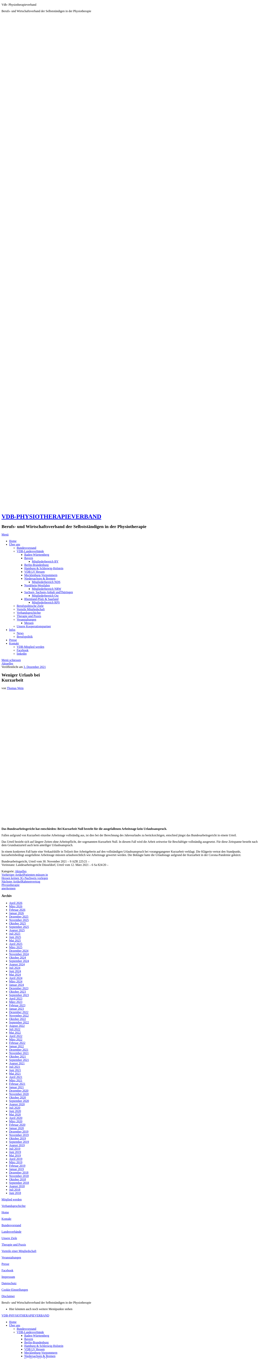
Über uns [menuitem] (14, 1325)
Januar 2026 (16, 913)
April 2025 (15, 943)
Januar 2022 (16, 1046)
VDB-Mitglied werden (30, 646)
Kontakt (14, 643)
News (20, 633)
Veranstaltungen (26, 619)
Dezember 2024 (18, 950)
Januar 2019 (16, 1169)
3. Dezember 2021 (35, 667)
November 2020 (19, 1094)
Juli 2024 (14, 967)
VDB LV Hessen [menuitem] (34, 1349)
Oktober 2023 (17, 991)
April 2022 (15, 1036)
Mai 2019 (15, 1155)
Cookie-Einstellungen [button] (15, 1289)
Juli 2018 (14, 1189)
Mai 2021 (15, 1073)
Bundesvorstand (26, 547)
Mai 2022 (15, 1032)
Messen (29, 623)
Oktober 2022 (17, 1019)
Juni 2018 (15, 1193)
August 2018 (17, 1186)
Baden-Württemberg (36, 554)
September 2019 (19, 1141)
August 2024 (17, 964)
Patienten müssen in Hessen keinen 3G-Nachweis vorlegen (25, 876)
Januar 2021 (16, 1087)
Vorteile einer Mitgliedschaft (19, 1251)
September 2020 (19, 1100)
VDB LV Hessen (34, 571)
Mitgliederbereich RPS (46, 602)
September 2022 (19, 1022)
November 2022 (19, 1015)
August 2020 (17, 1104)
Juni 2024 (15, 971)
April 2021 (15, 1077)
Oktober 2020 (17, 1097)
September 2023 (19, 995)
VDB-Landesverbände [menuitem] (30, 1332)
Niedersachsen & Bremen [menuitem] (39, 1356)
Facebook (22, 650)
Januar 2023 (16, 1008)
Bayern (28, 558)
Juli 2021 (14, 1066)
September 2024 (19, 961)
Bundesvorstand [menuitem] (26, 1328)
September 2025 (19, 926)
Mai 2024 (15, 974)
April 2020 (15, 1118)
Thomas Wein (15, 688)
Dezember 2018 (18, 1172)
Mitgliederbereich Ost (45, 595)
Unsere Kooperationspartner (34, 626)
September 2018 (19, 1182)
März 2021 (15, 1080)
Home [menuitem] (12, 1322)
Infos (12, 629)
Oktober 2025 (17, 923)
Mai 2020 (15, 1114)
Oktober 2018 (17, 1179)
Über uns (14, 544)
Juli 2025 (14, 933)
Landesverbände (11, 1231)
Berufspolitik (25, 636)
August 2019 (17, 1145)
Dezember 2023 (18, 988)
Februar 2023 (17, 1005)
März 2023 (15, 1002)
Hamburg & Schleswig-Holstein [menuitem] (43, 1345)
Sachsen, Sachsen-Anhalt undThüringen (48, 592)
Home (12, 541)
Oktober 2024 (17, 957)
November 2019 (19, 1135)
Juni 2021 (15, 1070)
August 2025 (17, 930)
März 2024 (15, 981)
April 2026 (15, 903)
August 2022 (17, 1025)
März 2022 (15, 1039)
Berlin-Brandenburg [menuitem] (36, 1342)
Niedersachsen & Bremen (39, 578)
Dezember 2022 (18, 1012)
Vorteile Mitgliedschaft (31, 609)
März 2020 (15, 1121)
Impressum (8, 1276)
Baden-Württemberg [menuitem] (36, 1335)
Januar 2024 (16, 984)
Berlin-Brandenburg (36, 565)
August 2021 (17, 1063)
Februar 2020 (17, 1124)
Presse (13, 640)
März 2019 (15, 1162)
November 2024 (19, 954)
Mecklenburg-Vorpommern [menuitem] (40, 1352)
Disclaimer (8, 1296)
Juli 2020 (14, 1107)
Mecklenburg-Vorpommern (40, 575)
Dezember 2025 (18, 916)
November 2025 (19, 920)
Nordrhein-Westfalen (37, 585)
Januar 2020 (16, 1128)
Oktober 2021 (17, 1056)
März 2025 (15, 947)
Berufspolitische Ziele (30, 605)
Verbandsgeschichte (29, 612)
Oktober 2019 (17, 1138)
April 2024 (15, 978)
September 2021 (19, 1060)
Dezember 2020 (18, 1090)
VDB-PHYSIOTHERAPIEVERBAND (51, 516)
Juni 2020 (15, 1111)
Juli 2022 (14, 1029)
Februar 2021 (17, 1083)
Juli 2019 (14, 1148)
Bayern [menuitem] (28, 1339)
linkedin (22, 653)
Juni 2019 (15, 1152)
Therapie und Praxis (29, 616)
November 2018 (19, 1176)
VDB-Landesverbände (30, 551)
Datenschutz (9, 1283)
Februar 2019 (17, 1165)
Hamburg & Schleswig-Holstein (43, 568)
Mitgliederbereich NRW (46, 588)
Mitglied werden (12, 1199)
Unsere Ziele (9, 1238)
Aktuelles (7, 663)
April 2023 (15, 998)
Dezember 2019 (18, 1131)
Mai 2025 (15, 940)
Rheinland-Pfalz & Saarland (41, 599)
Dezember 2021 (18, 1049)
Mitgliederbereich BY (45, 561)
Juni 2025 (15, 937)
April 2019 (15, 1158)
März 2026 (15, 906)
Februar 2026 (17, 909)
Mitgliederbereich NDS (46, 582)
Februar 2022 (17, 1042)
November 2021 (19, 1053)
